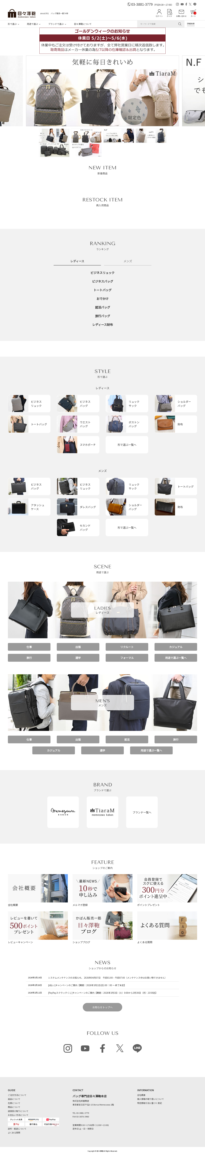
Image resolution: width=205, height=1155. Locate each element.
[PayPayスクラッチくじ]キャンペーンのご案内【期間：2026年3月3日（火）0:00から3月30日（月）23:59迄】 (103, 992)
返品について (14, 1098)
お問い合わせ (181, 16)
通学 (78, 658)
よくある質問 (14, 1132)
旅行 (29, 658)
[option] (102, 92)
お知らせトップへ (102, 1007)
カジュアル (175, 647)
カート (193, 14)
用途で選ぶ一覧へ (176, 658)
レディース (102, 388)
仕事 (29, 647)
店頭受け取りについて (18, 1111)
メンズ (102, 471)
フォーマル (127, 658)
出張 (78, 647)
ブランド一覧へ (142, 812)
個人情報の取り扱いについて (150, 1098)
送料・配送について (17, 1128)
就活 (127, 739)
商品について (14, 1106)
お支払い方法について (18, 1114)
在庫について (14, 1103)
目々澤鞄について (83, 23)
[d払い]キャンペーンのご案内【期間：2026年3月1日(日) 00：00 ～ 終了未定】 (87, 985)
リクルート (127, 647)
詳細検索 (191, 23)
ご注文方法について (17, 1095)
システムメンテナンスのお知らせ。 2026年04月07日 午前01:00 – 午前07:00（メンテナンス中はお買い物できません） (107, 977)
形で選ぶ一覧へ (127, 445)
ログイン (159, 16)
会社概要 (141, 1095)
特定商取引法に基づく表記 (149, 1103)
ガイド (169, 16)
